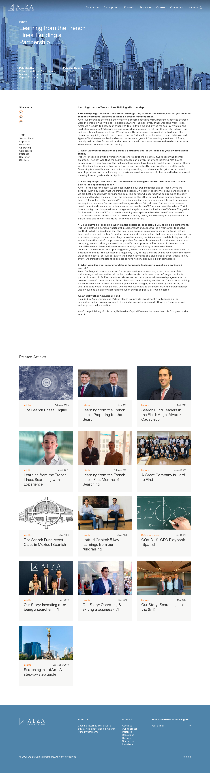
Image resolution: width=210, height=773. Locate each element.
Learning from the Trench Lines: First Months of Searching (104, 480)
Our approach (111, 7)
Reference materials (151, 536)
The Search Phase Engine (45, 411)
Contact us (176, 7)
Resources (145, 7)
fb (21, 112)
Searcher (24, 158)
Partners (24, 155)
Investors (195, 7)
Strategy (24, 161)
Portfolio (129, 7)
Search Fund (26, 139)
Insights (27, 406)
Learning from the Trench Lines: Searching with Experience (45, 480)
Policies (186, 757)
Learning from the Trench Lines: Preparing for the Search (104, 415)
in (21, 117)
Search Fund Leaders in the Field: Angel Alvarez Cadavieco (161, 415)
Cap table (24, 142)
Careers (160, 7)
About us (92, 7)
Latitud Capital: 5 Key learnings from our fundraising (101, 545)
